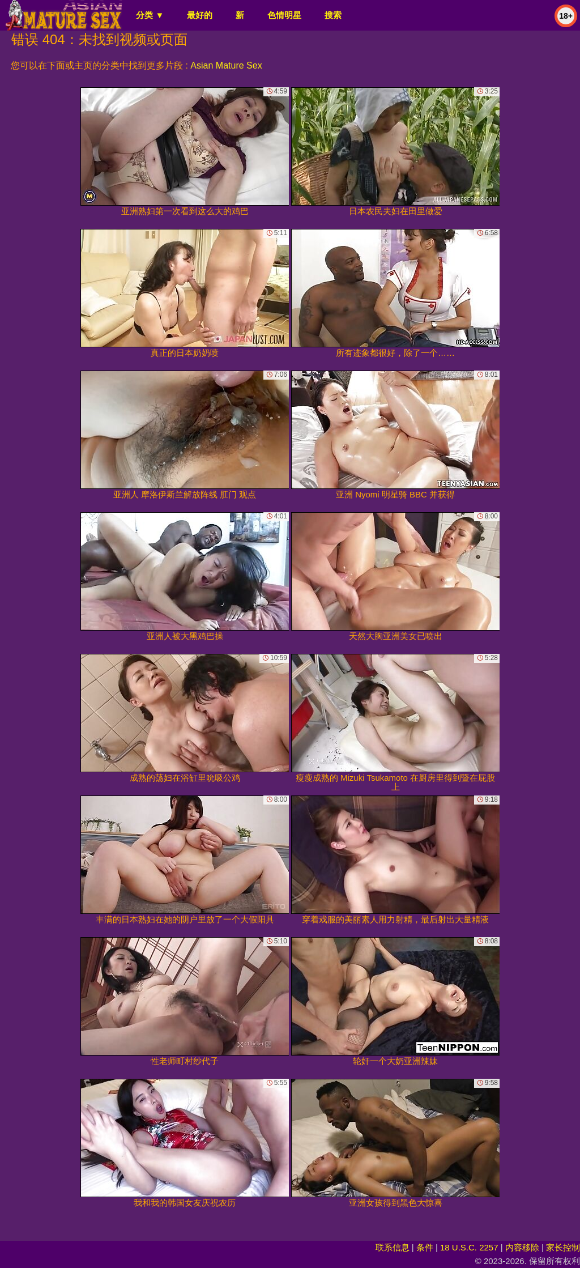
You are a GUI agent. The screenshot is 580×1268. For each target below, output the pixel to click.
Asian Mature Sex (226, 65)
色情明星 (284, 15)
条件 (424, 1247)
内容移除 (522, 1247)
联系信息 (393, 1247)
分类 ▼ (150, 15)
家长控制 (563, 1247)
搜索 (333, 15)
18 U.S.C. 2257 (469, 1247)
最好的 (199, 15)
